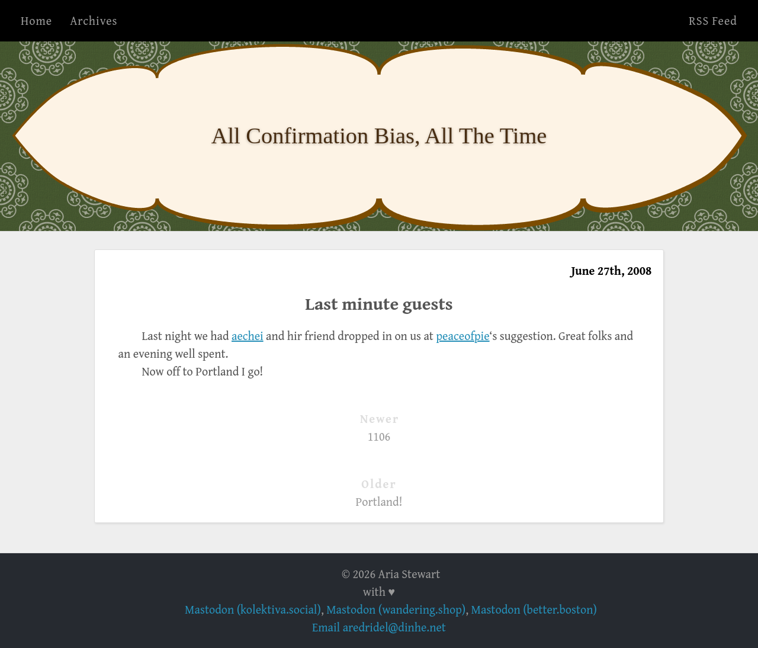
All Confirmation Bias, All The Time (379, 135)
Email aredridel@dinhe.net (379, 627)
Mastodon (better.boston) (534, 609)
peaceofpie (462, 335)
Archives (93, 20)
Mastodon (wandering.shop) (395, 609)
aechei (248, 335)
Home (36, 20)
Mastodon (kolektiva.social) (253, 609)
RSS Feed (713, 20)
